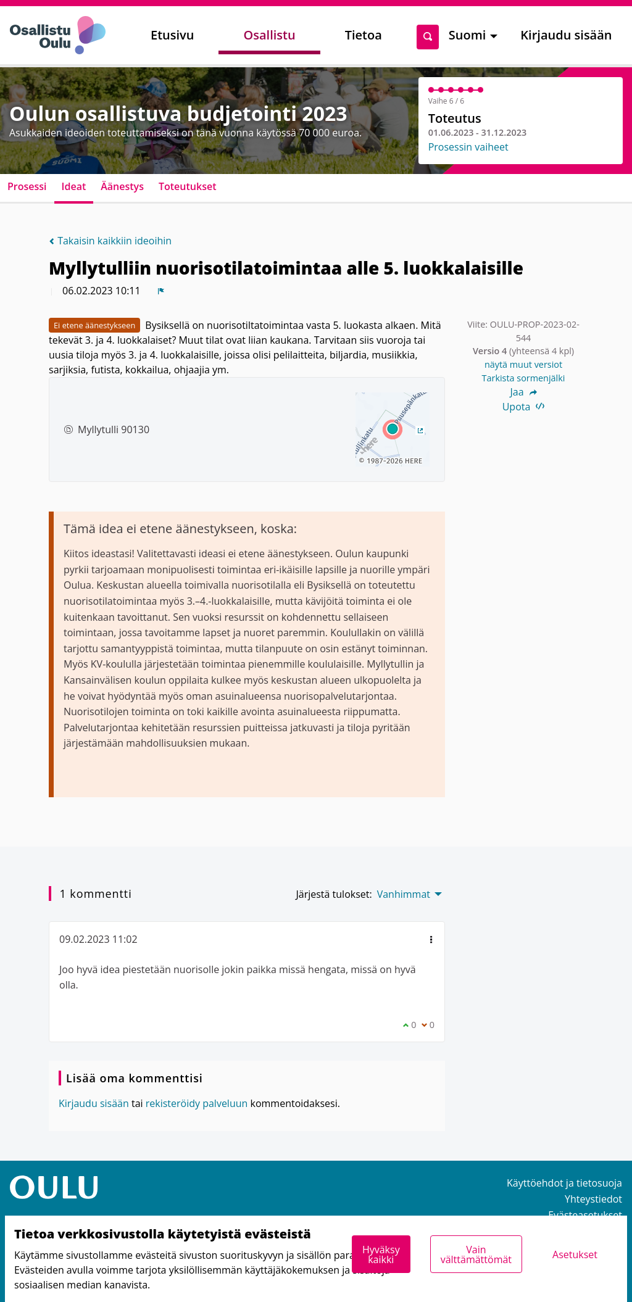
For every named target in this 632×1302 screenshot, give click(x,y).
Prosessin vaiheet (468, 147)
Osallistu (269, 35)
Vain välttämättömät (476, 1254)
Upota (523, 407)
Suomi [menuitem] (467, 35)
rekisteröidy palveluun (197, 1103)
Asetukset (574, 1254)
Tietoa (363, 35)
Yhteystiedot (593, 1199)
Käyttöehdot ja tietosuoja (564, 1183)
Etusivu (172, 35)
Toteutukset (188, 186)
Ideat (74, 186)
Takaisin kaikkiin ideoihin (110, 240)
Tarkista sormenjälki (523, 378)
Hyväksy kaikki (381, 1254)
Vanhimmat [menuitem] (403, 894)
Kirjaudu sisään (566, 35)
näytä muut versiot (523, 364)
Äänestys (122, 186)
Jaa (523, 392)
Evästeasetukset (585, 1215)
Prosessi (27, 186)
